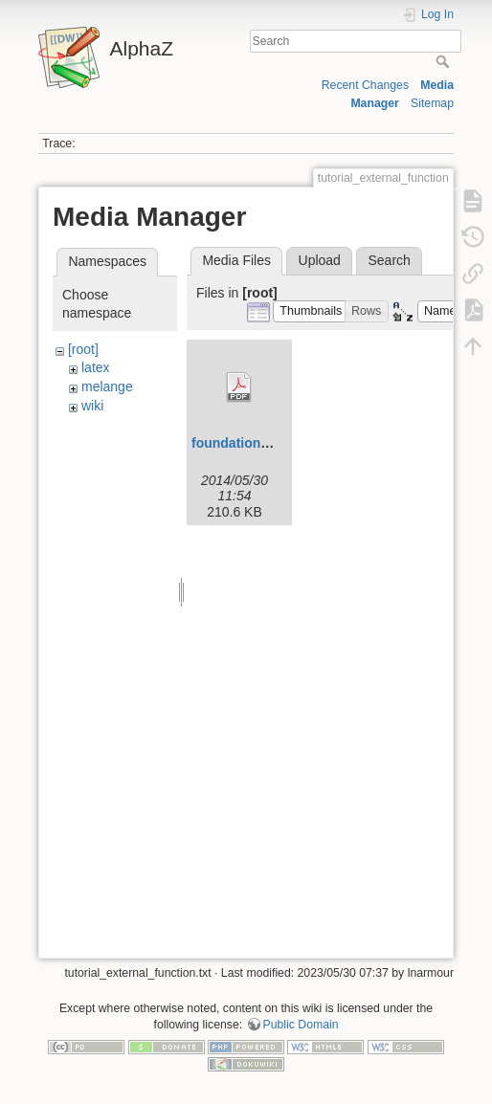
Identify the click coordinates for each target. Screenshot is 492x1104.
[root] (83, 349)
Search (445, 61)
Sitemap (432, 103)
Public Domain (301, 1024)
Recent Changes (365, 85)
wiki (92, 405)
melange (107, 386)
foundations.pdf (242, 443)
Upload (320, 260)
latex (95, 367)
